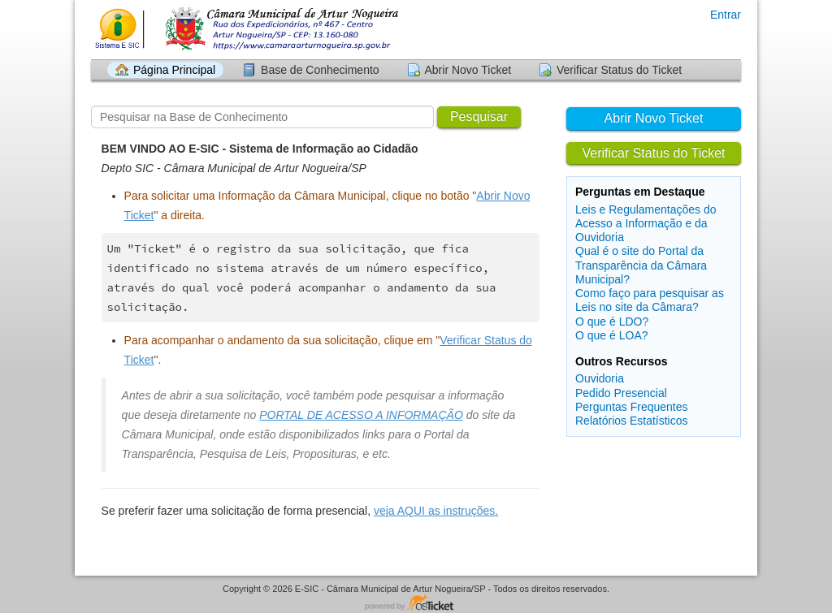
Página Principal (174, 69)
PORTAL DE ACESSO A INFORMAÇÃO (361, 414)
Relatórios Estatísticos (631, 420)
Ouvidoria (599, 378)
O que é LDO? (611, 321)
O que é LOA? (611, 335)
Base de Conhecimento (320, 69)
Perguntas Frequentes (631, 406)
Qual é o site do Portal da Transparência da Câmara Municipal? (641, 264)
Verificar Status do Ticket (619, 69)
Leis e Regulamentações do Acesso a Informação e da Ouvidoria (646, 223)
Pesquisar (479, 116)
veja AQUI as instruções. (436, 510)
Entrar (725, 14)
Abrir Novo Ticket (468, 69)
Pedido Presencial (621, 392)
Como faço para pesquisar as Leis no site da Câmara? (649, 300)
